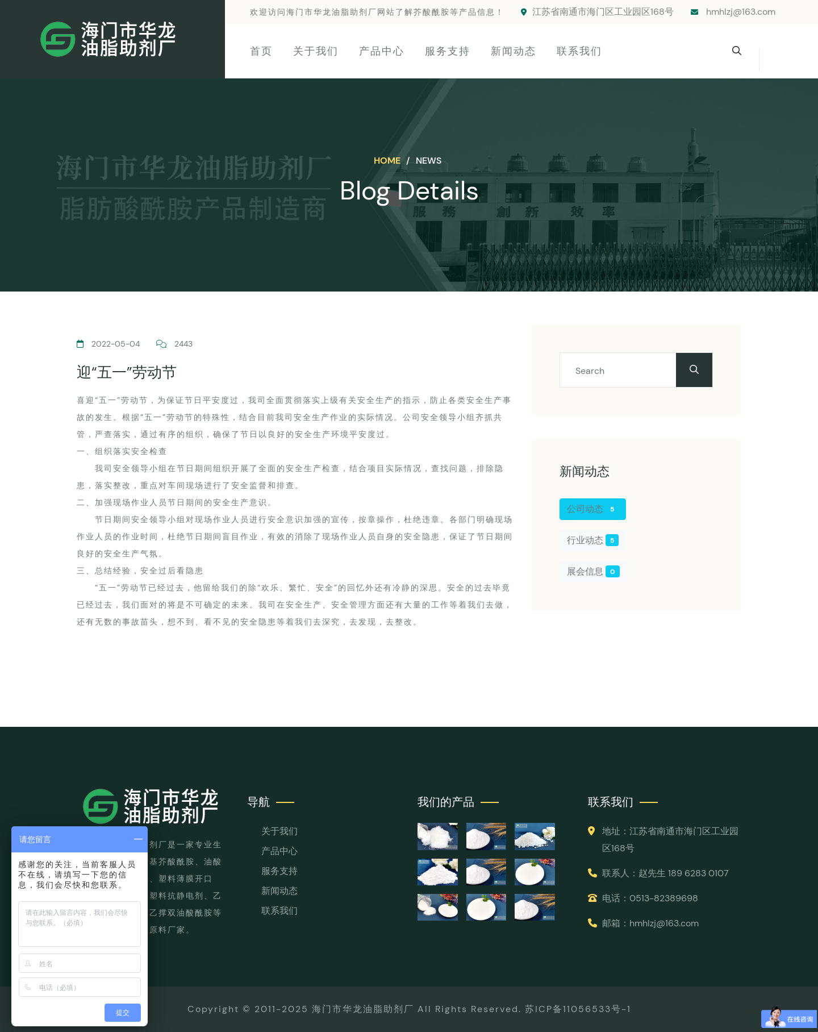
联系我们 (579, 51)
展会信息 (593, 571)
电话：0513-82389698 (650, 898)
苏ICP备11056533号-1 (578, 1009)
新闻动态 (513, 51)
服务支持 (447, 51)
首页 (261, 51)
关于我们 (316, 51)
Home (388, 161)
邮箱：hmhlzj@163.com (650, 923)
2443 (174, 344)
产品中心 (381, 51)
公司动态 (593, 509)
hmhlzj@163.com (733, 12)
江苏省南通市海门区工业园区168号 (597, 12)
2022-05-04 (108, 344)
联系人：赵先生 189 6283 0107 (665, 873)
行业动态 (593, 540)
